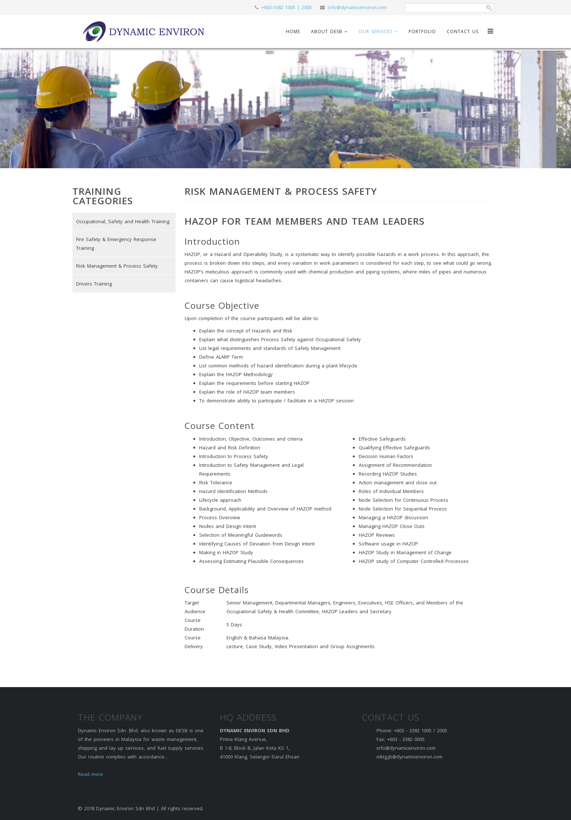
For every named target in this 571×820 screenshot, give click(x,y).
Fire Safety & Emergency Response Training (116, 243)
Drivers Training (94, 283)
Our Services (375, 31)
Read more (90, 774)
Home (293, 31)
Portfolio (422, 31)
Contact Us (463, 31)
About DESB (326, 31)
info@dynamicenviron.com (357, 7)
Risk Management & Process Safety (117, 266)
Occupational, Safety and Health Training (122, 221)
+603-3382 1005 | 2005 (286, 7)
